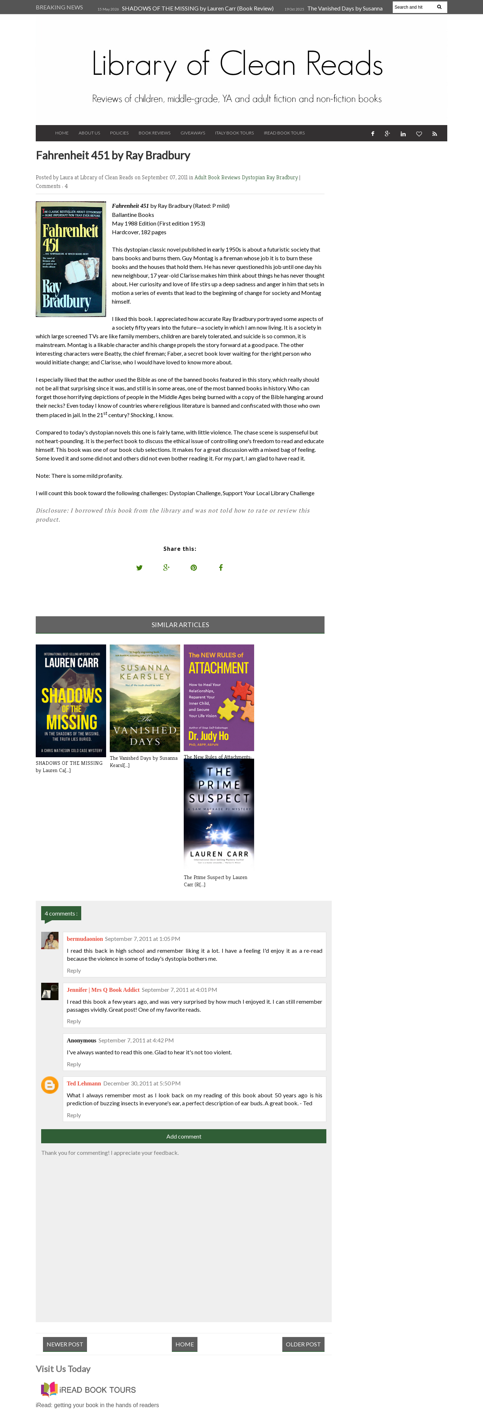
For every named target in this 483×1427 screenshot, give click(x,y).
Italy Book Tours (234, 133)
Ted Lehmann (84, 1083)
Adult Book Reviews (218, 177)
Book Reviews (154, 133)
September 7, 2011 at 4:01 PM (179, 989)
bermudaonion (85, 939)
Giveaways (192, 133)
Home (62, 133)
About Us (89, 133)
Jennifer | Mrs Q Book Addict (103, 990)
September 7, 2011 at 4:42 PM (136, 1040)
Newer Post (65, 1344)
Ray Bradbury (282, 177)
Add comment (183, 1136)
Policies (119, 133)
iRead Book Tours (284, 133)
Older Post (303, 1344)
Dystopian (254, 177)
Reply (74, 970)
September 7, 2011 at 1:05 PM (142, 938)
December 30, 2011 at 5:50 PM (142, 1083)
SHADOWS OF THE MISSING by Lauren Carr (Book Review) (198, 8)
